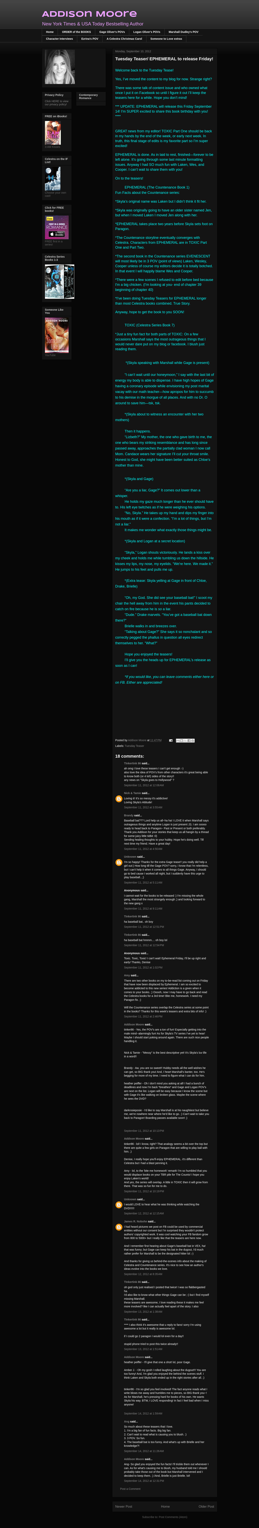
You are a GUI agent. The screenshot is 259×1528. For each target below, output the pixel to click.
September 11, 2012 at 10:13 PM (144, 1130)
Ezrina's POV (89, 38)
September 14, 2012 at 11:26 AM (144, 1451)
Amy (127, 975)
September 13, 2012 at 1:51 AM (143, 1349)
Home (50, 31)
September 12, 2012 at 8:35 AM (143, 1274)
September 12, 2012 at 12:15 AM (144, 1213)
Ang (126, 1421)
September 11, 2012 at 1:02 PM (143, 967)
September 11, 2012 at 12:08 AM (144, 785)
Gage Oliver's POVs (112, 31)
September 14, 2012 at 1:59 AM (143, 1413)
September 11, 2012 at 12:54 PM (144, 945)
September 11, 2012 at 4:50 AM (143, 848)
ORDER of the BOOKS (76, 31)
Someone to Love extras (166, 38)
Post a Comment (130, 1488)
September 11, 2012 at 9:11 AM (143, 908)
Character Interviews (59, 38)
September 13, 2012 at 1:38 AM (143, 1311)
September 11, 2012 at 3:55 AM (143, 807)
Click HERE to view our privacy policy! (57, 103)
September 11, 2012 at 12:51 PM (144, 926)
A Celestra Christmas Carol (124, 38)
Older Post (206, 1506)
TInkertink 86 (132, 763)
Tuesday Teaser (134, 745)
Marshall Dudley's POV (183, 31)
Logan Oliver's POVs (146, 31)
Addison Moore (89, 14)
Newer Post (123, 1506)
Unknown (130, 856)
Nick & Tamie (132, 793)
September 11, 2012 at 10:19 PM (144, 1191)
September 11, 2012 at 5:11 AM (143, 882)
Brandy (129, 815)
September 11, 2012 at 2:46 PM (143, 1016)
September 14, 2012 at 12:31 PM (144, 1480)
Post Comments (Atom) (173, 1517)
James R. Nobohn (135, 1221)
